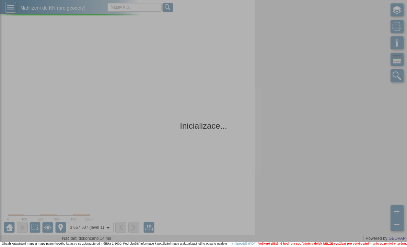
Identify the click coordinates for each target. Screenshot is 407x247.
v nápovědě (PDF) (243, 243)
